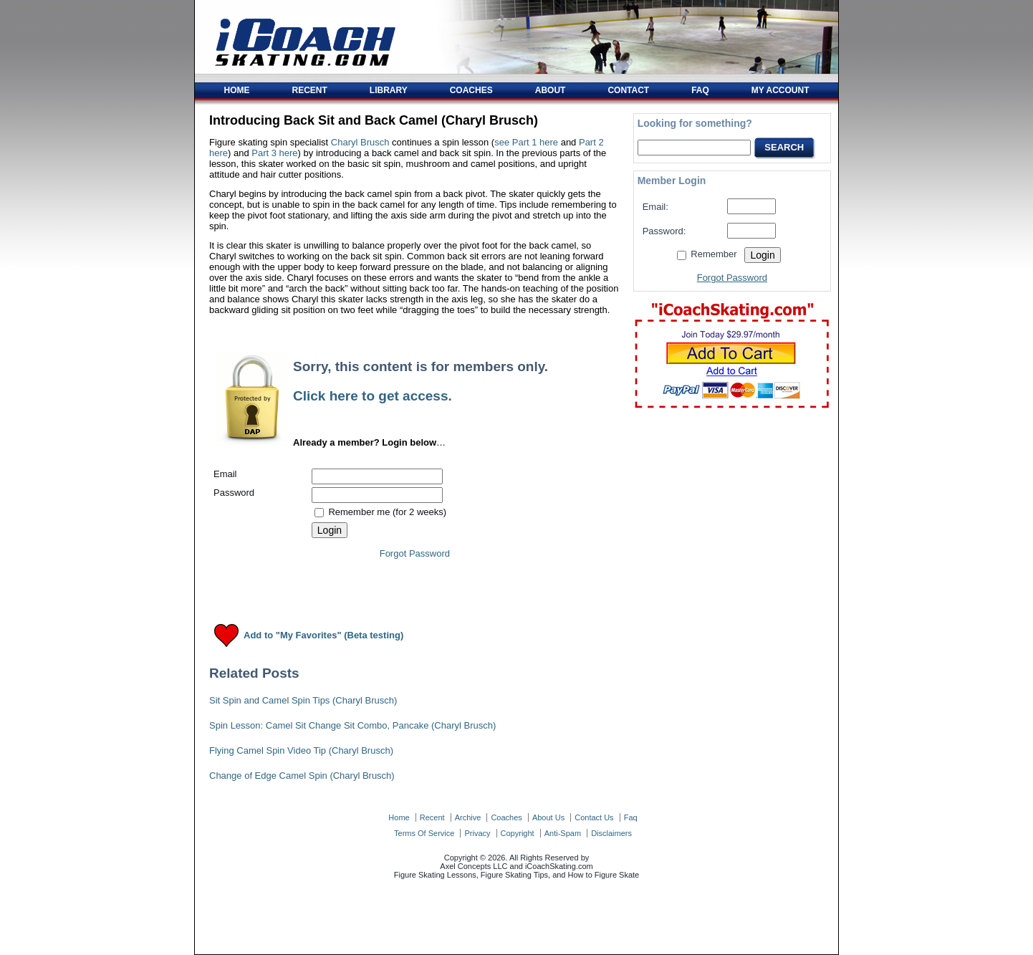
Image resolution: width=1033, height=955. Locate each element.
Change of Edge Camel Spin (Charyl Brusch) (302, 775)
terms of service (424, 833)
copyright (517, 833)
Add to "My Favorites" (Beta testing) (323, 635)
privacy (477, 833)
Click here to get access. (372, 395)
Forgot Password (415, 553)
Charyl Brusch (360, 142)
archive (468, 817)
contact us (594, 817)
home (398, 817)
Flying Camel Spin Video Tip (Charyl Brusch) (301, 750)
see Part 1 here (526, 142)
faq (631, 817)
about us (548, 817)
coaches (506, 817)
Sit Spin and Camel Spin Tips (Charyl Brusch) (303, 700)
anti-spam (562, 833)
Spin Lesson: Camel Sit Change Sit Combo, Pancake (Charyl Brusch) (352, 725)
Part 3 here (274, 153)
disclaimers (611, 833)
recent (432, 817)
